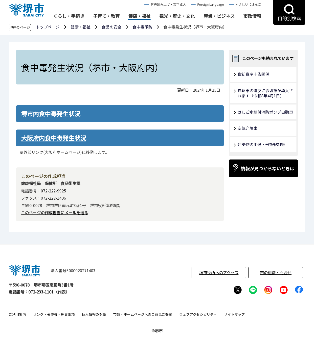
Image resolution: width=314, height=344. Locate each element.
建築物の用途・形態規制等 (261, 144)
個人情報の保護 (94, 314)
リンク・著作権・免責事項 (54, 314)
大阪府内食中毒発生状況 (53, 137)
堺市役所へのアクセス (219, 272)
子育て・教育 (106, 16)
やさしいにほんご (248, 4)
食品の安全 (111, 27)
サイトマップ (234, 314)
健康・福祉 (139, 16)
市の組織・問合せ (276, 272)
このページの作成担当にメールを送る (54, 212)
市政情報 (252, 16)
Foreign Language (210, 4)
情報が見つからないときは (267, 168)
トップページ (48, 27)
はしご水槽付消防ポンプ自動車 (265, 112)
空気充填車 (247, 128)
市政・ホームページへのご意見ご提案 (142, 314)
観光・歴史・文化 (177, 16)
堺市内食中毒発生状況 (50, 113)
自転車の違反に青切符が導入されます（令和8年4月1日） (265, 93)
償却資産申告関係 (253, 74)
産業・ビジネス (219, 16)
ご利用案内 (17, 314)
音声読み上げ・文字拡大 (168, 4)
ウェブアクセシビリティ (198, 314)
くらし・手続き (68, 16)
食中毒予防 (142, 27)
